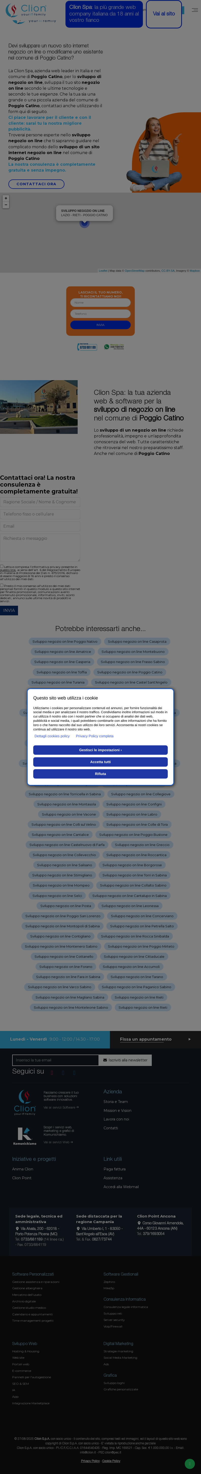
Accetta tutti (100, 762)
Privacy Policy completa (95, 736)
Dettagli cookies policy (52, 736)
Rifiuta (100, 774)
